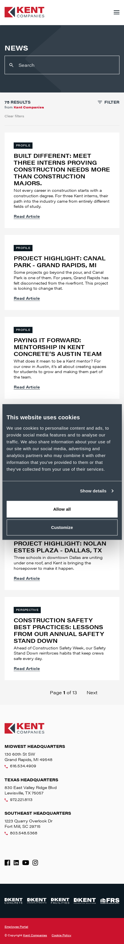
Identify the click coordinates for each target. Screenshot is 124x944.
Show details (93, 490)
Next (92, 692)
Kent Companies (35, 935)
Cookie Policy (61, 935)
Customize (62, 527)
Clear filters (14, 116)
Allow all (62, 508)
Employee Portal (16, 927)
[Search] (62, 65)
